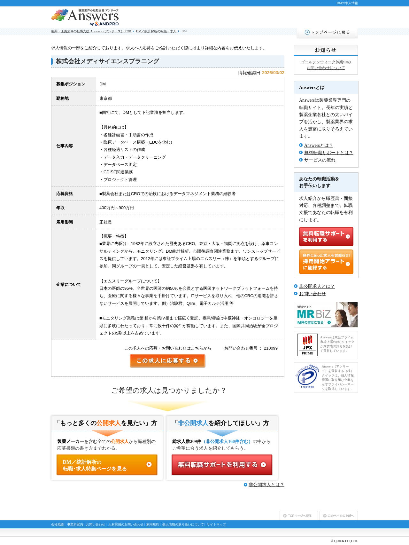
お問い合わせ (312, 293)
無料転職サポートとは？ (328, 152)
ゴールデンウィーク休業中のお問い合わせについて (326, 65)
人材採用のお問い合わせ (125, 524)
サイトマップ (216, 524)
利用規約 (152, 524)
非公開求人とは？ (266, 484)
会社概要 (57, 524)
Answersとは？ (318, 145)
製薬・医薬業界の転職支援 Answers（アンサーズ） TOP (91, 31)
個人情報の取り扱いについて (183, 524)
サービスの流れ (320, 160)
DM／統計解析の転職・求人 (156, 31)
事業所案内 (75, 524)
